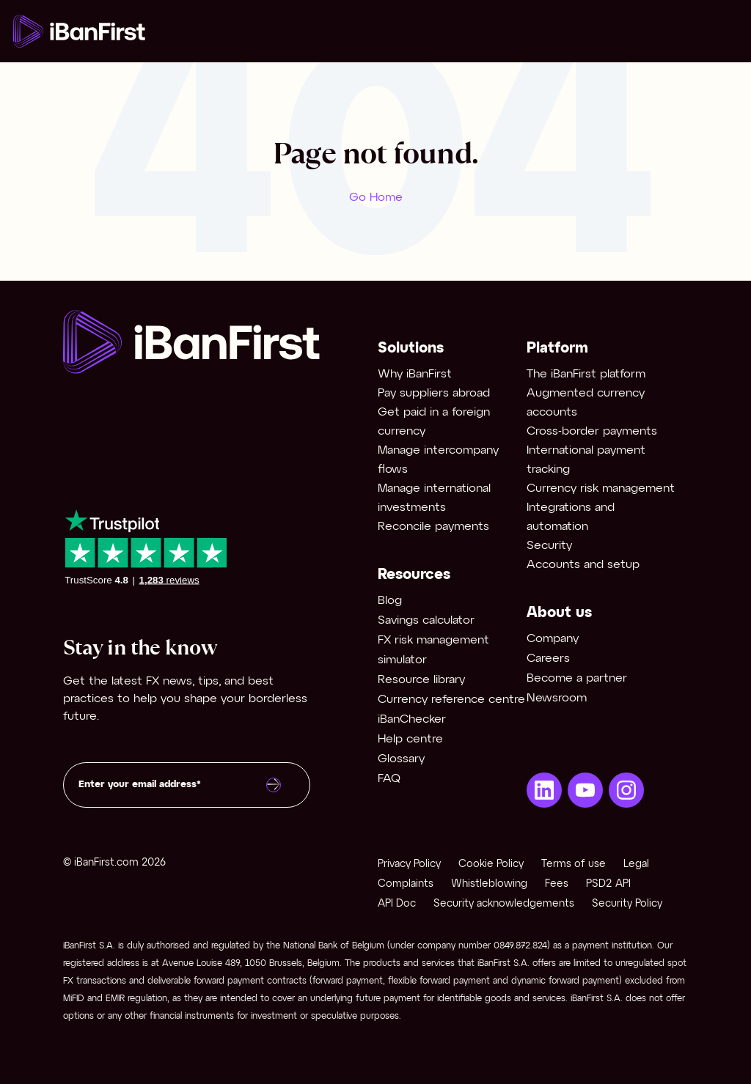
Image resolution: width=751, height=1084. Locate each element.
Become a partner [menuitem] (577, 678)
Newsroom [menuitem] (557, 698)
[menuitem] (544, 790)
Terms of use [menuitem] (573, 864)
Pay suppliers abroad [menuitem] (434, 393)
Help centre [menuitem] (410, 739)
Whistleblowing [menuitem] (489, 884)
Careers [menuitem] (548, 658)
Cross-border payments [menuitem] (592, 431)
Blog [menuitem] (390, 600)
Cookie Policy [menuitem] (491, 864)
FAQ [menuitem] (389, 778)
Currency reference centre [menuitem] (451, 699)
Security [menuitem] (549, 545)
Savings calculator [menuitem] (426, 620)
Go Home (376, 197)
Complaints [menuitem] (405, 884)
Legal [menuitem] (636, 864)
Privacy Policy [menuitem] (409, 864)
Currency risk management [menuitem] (601, 488)
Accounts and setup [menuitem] (583, 564)
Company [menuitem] (553, 638)
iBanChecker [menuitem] (412, 719)
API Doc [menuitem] (397, 904)
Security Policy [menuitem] (627, 904)
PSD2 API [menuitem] (608, 884)
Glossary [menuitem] (401, 758)
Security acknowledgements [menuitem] (503, 904)
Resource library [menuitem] (421, 679)
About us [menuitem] (559, 613)
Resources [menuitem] (414, 575)
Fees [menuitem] (556, 884)
